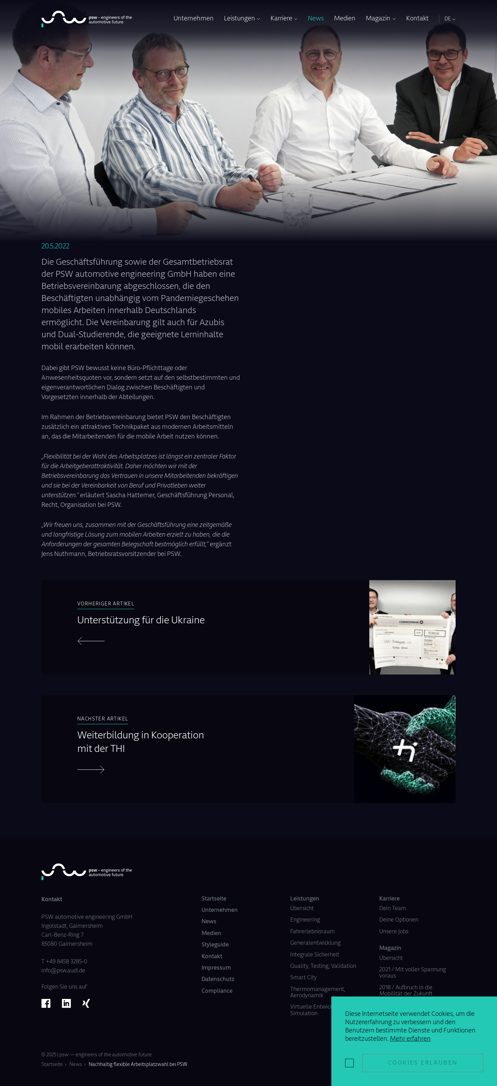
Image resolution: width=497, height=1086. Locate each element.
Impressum (216, 968)
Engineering (305, 920)
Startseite (214, 899)
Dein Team (392, 909)
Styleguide (215, 945)
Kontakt (417, 19)
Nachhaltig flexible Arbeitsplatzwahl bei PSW (138, 1065)
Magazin (378, 19)
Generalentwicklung (315, 943)
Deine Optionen (398, 920)
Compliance (217, 991)
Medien (344, 19)
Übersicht (302, 909)
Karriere (281, 19)
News (316, 19)
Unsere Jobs (393, 932)
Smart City (303, 978)
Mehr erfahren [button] (410, 1039)
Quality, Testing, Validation (323, 966)
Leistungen (239, 19)
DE (448, 19)
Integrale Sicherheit (314, 955)
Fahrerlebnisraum (312, 932)
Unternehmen (194, 19)
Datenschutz (218, 979)
